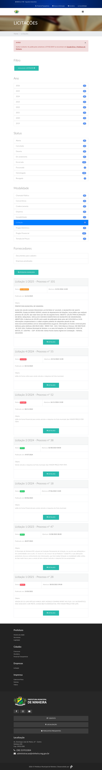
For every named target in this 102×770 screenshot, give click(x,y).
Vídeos (16, 684)
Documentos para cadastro (26, 256)
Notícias (16, 682)
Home (16, 34)
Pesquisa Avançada (26, 272)
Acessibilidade (82, 6)
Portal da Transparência (42, 6)
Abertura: (52, 289)
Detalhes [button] (51, 342)
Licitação (26, 68)
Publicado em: (19, 296)
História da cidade (19, 635)
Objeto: (17, 303)
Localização (51, 724)
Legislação (17, 640)
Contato (51, 718)
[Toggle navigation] (83, 11)
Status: (17, 289)
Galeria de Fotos (18, 679)
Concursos (17, 651)
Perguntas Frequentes (51, 731)
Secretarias (17, 637)
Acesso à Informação (58, 6)
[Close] (85, 43)
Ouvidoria (71, 6)
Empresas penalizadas (24, 261)
